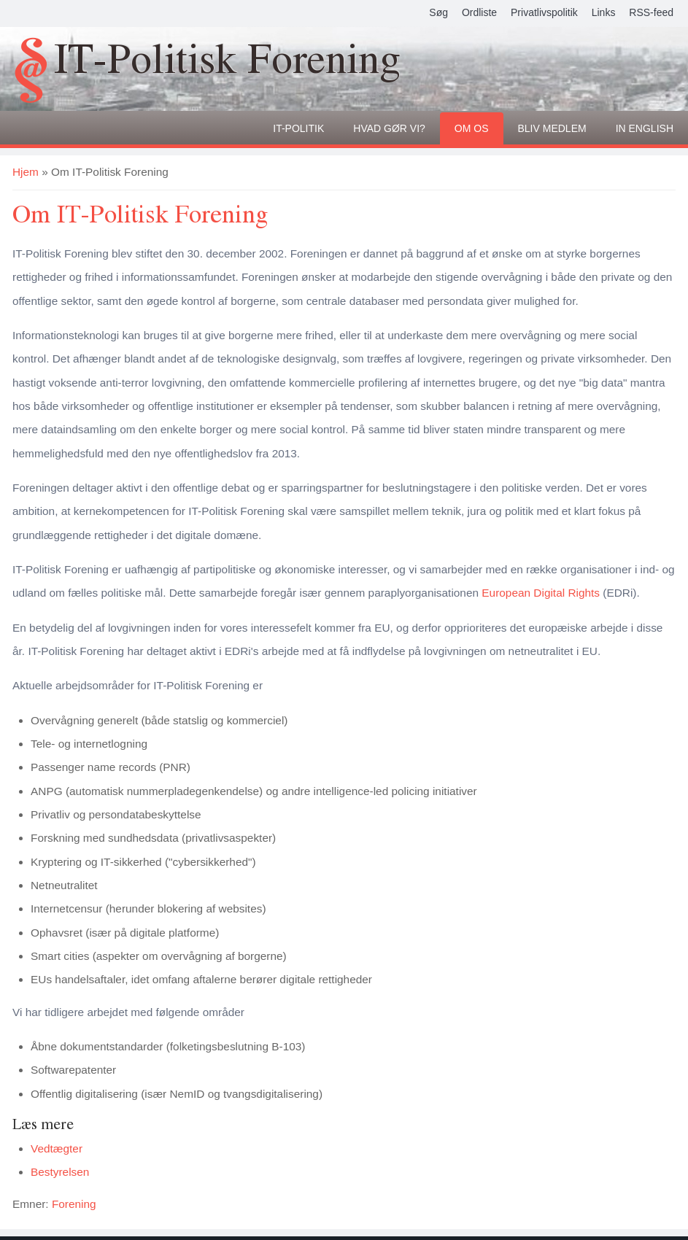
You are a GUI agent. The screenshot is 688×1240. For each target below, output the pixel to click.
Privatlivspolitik (544, 12)
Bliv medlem (552, 128)
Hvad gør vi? (389, 128)
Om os (472, 128)
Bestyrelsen (60, 1172)
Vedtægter (56, 1148)
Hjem (25, 172)
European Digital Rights (541, 592)
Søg (438, 12)
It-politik (298, 128)
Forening (74, 1204)
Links (604, 12)
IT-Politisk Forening (227, 61)
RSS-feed (651, 12)
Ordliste (479, 12)
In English (644, 128)
